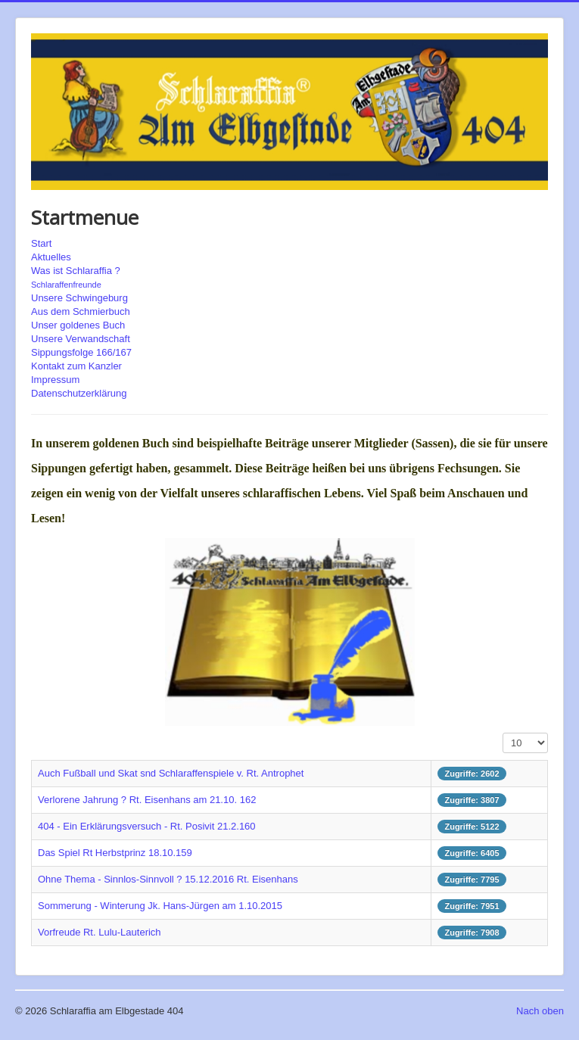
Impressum (55, 379)
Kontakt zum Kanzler (76, 366)
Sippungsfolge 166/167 (81, 352)
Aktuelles (51, 257)
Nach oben (540, 1011)
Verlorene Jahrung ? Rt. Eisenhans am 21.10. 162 (147, 799)
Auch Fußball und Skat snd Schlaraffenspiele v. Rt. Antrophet (171, 773)
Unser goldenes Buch (78, 325)
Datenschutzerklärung (78, 393)
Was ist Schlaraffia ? (75, 270)
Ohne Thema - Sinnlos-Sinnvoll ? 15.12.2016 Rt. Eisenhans (168, 879)
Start (41, 243)
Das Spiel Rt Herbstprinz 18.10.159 (115, 852)
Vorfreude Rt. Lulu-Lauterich (99, 932)
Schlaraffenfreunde (66, 284)
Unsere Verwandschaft (80, 338)
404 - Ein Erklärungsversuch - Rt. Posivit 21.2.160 (147, 826)
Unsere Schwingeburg (79, 298)
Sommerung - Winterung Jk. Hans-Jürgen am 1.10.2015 (160, 905)
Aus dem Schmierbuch (80, 311)
